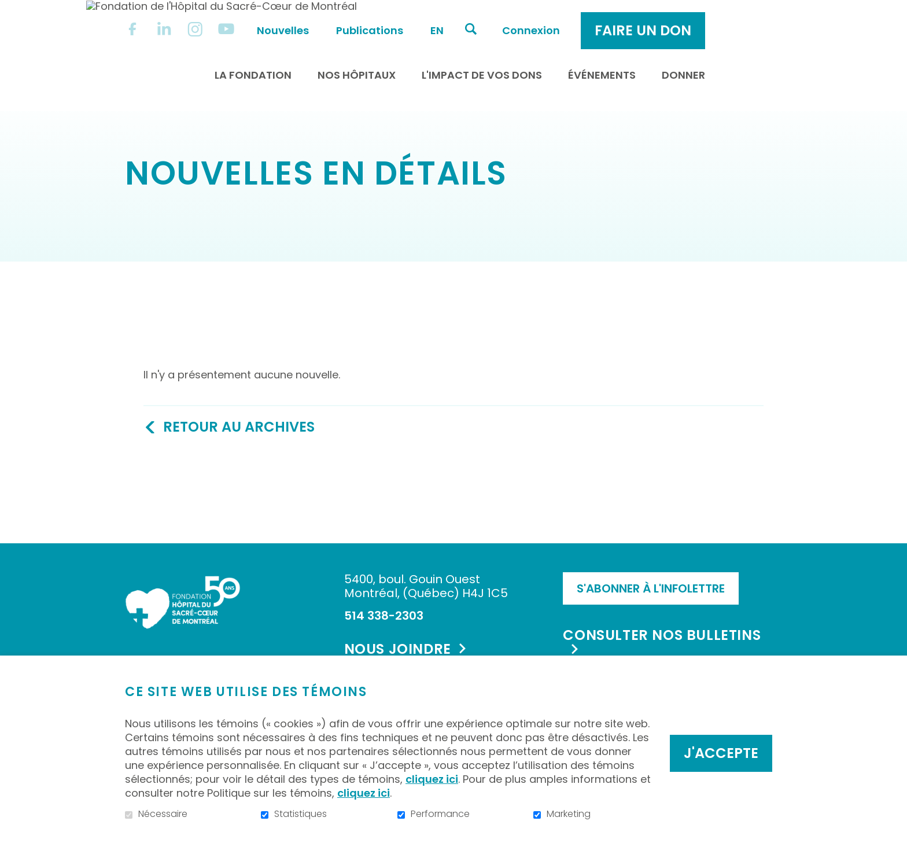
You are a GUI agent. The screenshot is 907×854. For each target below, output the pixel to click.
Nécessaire (162, 814)
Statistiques (300, 814)
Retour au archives (239, 440)
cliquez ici (431, 779)
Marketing (569, 814)
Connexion (626, 18)
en (532, 18)
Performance (440, 814)
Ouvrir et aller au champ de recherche (566, 17)
